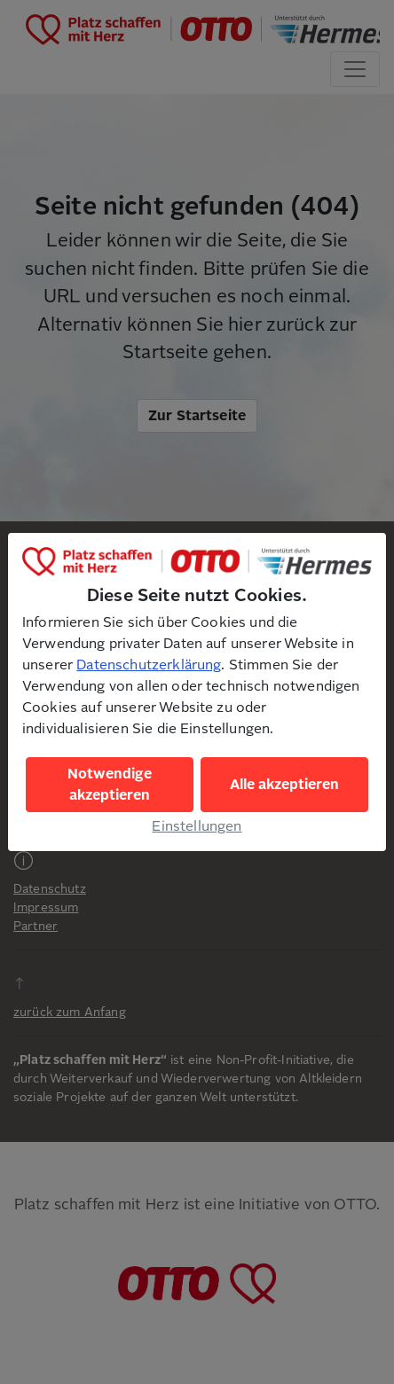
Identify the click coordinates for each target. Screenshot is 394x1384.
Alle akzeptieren (284, 785)
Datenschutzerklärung (148, 665)
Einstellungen (196, 826)
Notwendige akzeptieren (109, 784)
